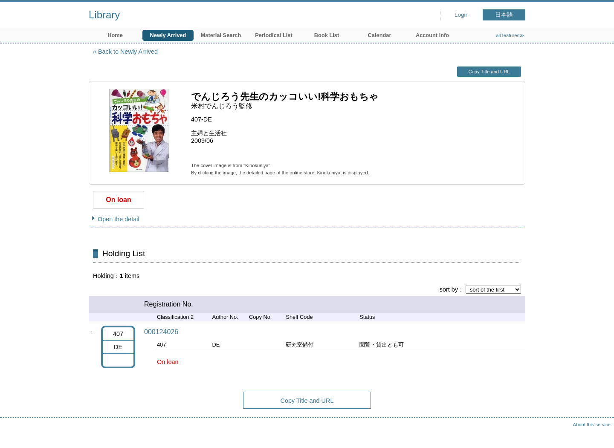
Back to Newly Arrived (128, 51)
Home (115, 35)
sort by (449, 289)
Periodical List (273, 35)
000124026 (161, 331)
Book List (326, 35)
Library (104, 14)
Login (462, 15)
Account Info (432, 35)
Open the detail (118, 219)
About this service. (592, 424)
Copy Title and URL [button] (489, 71)
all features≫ (510, 35)
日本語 (504, 15)
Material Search (221, 35)
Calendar (379, 35)
